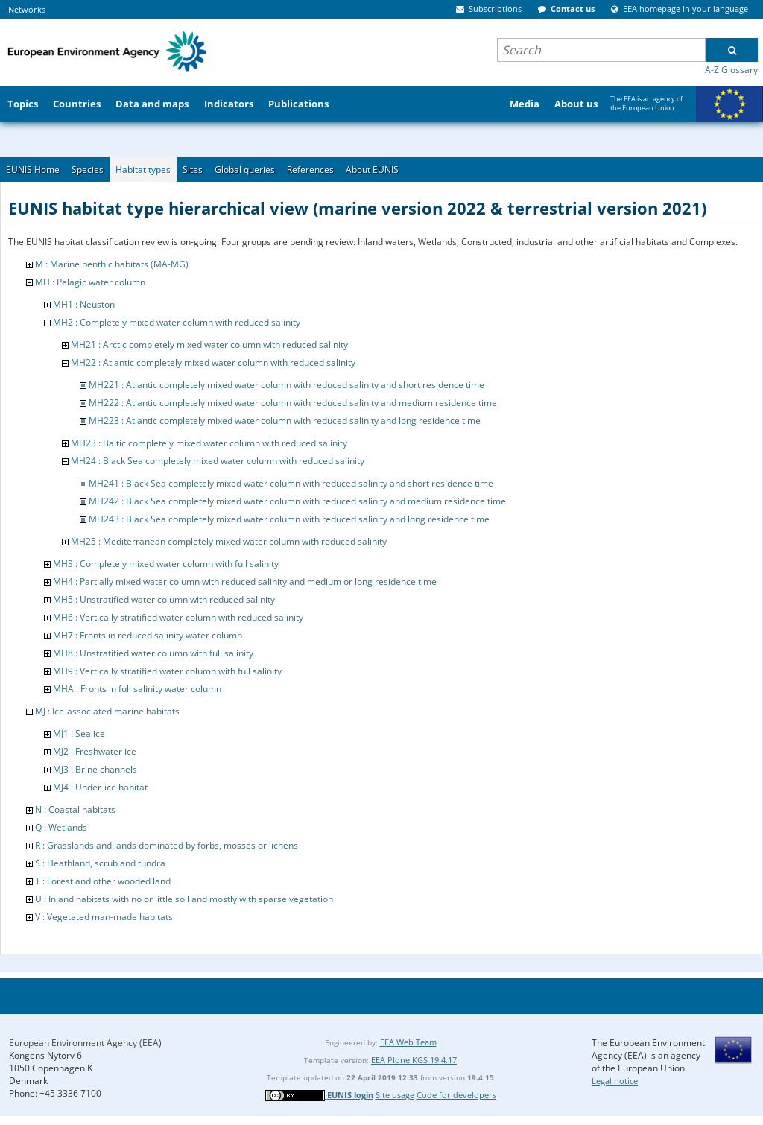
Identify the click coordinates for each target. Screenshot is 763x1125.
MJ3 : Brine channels (95, 769)
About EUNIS (372, 169)
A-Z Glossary (731, 69)
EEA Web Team (408, 1042)
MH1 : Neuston (84, 304)
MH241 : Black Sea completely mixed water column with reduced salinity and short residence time (291, 483)
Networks (26, 9)
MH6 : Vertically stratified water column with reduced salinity (178, 617)
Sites (193, 169)
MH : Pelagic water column (90, 282)
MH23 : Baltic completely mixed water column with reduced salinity (209, 443)
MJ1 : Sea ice (79, 733)
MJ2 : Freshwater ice (94, 751)
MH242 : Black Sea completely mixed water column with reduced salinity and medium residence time (297, 501)
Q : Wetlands (61, 827)
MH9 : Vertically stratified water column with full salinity (167, 671)
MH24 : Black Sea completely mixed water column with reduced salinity (217, 460)
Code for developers (456, 1094)
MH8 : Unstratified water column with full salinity (153, 653)
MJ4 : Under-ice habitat (100, 787)
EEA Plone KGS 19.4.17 (414, 1059)
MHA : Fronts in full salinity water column (137, 688)
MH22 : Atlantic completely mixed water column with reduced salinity (213, 362)
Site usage (395, 1094)
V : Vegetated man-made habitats (104, 916)
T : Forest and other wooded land (103, 881)
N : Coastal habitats (75, 809)
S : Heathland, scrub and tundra (100, 863)
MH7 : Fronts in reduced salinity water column (147, 635)
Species (88, 169)
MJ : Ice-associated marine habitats (107, 711)
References (310, 169)
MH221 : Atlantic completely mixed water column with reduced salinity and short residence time (286, 384)
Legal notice (615, 1080)
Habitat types (143, 169)
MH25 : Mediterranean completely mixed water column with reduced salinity (229, 541)
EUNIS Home (33, 169)
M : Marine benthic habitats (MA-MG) (112, 264)
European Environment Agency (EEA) (85, 1042)
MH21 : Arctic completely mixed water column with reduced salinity (209, 344)
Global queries (245, 169)
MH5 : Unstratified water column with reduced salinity (164, 599)
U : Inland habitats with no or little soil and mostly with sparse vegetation (184, 899)
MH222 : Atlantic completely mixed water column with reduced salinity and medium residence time (293, 402)
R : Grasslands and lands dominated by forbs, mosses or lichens (166, 845)
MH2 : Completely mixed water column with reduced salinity (176, 322)
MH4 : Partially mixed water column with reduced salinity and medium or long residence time (245, 581)
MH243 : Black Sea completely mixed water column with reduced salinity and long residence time (289, 519)
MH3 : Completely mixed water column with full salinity (166, 563)
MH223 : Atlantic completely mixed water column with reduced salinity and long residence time (285, 420)
